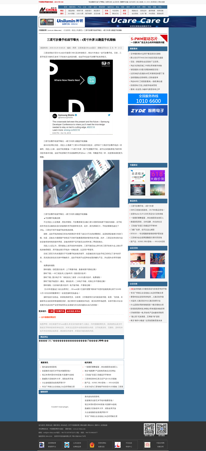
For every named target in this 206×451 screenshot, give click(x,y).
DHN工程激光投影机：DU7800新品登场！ (148, 210)
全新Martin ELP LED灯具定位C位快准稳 (147, 214)
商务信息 (49, 425)
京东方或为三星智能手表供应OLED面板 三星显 (104, 387)
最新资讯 (44, 363)
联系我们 (154, 2)
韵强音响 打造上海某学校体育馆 (144, 85)
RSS (148, 2)
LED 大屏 (80, 13)
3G (145, 2)
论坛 (159, 7)
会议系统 (135, 13)
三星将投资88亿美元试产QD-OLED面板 (101, 379)
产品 (79, 7)
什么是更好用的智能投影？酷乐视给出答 (147, 305)
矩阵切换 (160, 11)
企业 (84, 7)
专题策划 (133, 165)
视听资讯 (72, 7)
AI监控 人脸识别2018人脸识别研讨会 (146, 301)
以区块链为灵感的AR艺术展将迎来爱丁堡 (147, 74)
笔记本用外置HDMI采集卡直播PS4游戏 (58, 375)
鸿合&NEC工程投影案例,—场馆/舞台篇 (146, 81)
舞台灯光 (115, 13)
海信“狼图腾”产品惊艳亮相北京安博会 (100, 371)
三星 (51, 311)
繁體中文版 (124, 2)
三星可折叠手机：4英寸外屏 (142, 206)
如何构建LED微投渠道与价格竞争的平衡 (149, 289)
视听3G (97, 425)
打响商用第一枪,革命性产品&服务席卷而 (147, 313)
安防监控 (143, 11)
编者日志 (110, 7)
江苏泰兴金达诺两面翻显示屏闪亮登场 (146, 238)
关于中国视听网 (73, 425)
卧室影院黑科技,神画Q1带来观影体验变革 (148, 309)
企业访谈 (133, 284)
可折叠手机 (59, 311)
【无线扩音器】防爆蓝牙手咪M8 (98, 375)
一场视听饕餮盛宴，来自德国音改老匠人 (101, 367)
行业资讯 (67, 30)
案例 (128, 7)
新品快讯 (133, 201)
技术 (138, 7)
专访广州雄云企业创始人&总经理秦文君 (58, 387)
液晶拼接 (71, 11)
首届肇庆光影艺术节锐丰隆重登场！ (56, 371)
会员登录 (116, 2)
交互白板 (97, 13)
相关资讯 (88, 363)
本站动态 (64, 425)
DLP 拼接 (71, 13)
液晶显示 (97, 11)
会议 (95, 7)
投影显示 (88, 11)
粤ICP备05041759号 (79, 436)
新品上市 (75, 30)
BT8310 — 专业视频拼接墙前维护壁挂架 (147, 234)
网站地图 (161, 2)
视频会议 (135, 11)
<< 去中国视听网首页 (47, 317)
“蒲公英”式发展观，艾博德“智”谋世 (145, 317)
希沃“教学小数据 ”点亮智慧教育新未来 (146, 321)
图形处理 (160, 13)
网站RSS (91, 425)
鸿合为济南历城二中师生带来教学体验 (146, 66)
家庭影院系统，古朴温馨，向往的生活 (146, 222)
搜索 (154, 7)
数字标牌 (88, 13)
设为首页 (132, 2)
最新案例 (133, 49)
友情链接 (104, 425)
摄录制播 (152, 11)
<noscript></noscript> (81, 349)
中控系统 (152, 13)
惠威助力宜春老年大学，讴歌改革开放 (57, 379)
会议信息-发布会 (73, 311)
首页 (65, 7)
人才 (133, 7)
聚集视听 (102, 7)
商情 (144, 7)
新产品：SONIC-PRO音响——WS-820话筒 (102, 383)
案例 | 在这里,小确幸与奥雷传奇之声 (145, 89)
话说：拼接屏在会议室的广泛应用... (145, 62)
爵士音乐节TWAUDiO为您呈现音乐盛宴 (147, 58)
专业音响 (115, 11)
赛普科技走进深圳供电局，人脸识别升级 (147, 297)
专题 (149, 7)
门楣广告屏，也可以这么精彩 (142, 230)
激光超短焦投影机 (49, 367)
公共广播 (143, 13)
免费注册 (108, 2)
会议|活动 (134, 248)
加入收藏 (140, 2)
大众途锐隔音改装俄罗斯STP (53, 383)
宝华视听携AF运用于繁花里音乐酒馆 (146, 54)
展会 (117, 7)
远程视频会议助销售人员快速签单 (144, 77)
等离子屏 (80, 11)
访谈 (89, 7)
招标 (122, 7)
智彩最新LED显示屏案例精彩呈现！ (145, 70)
